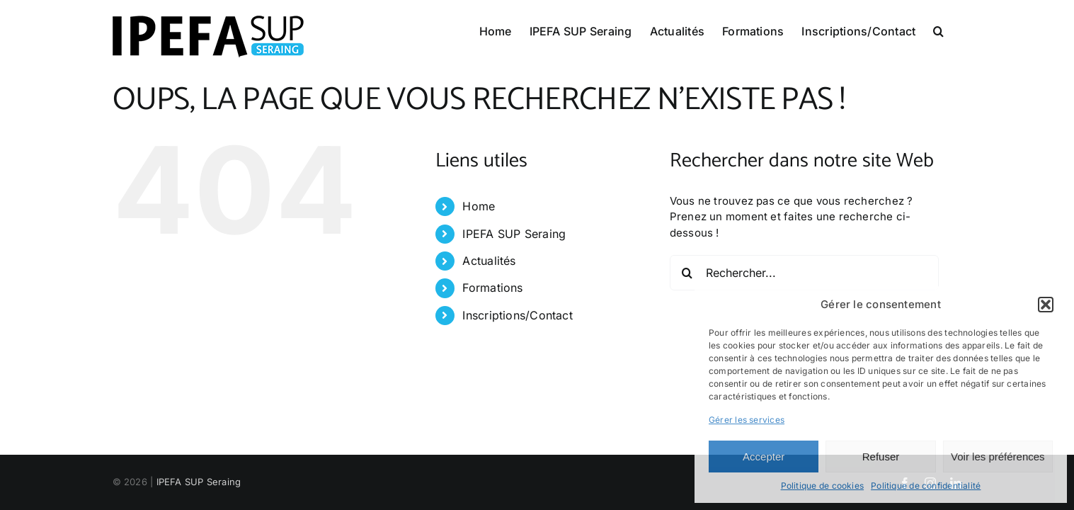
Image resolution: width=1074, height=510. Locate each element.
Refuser (881, 456)
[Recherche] (687, 272)
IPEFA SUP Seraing (514, 234)
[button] (1046, 305)
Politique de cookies (822, 485)
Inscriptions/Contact (517, 315)
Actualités (488, 261)
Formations (492, 287)
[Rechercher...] (804, 272)
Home (478, 206)
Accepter (763, 456)
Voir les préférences (998, 456)
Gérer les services (746, 419)
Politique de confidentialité (926, 485)
